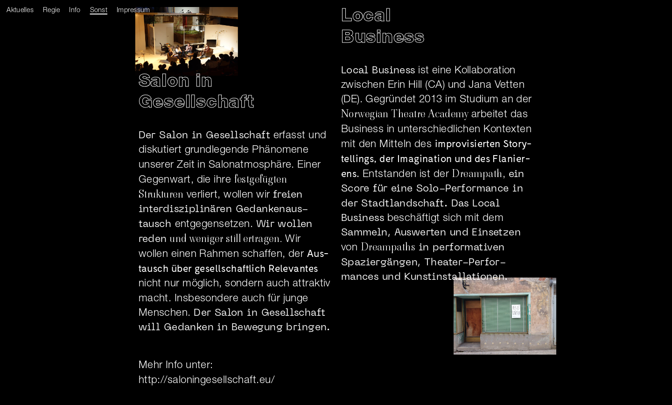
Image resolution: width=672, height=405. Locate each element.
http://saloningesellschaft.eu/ (206, 380)
